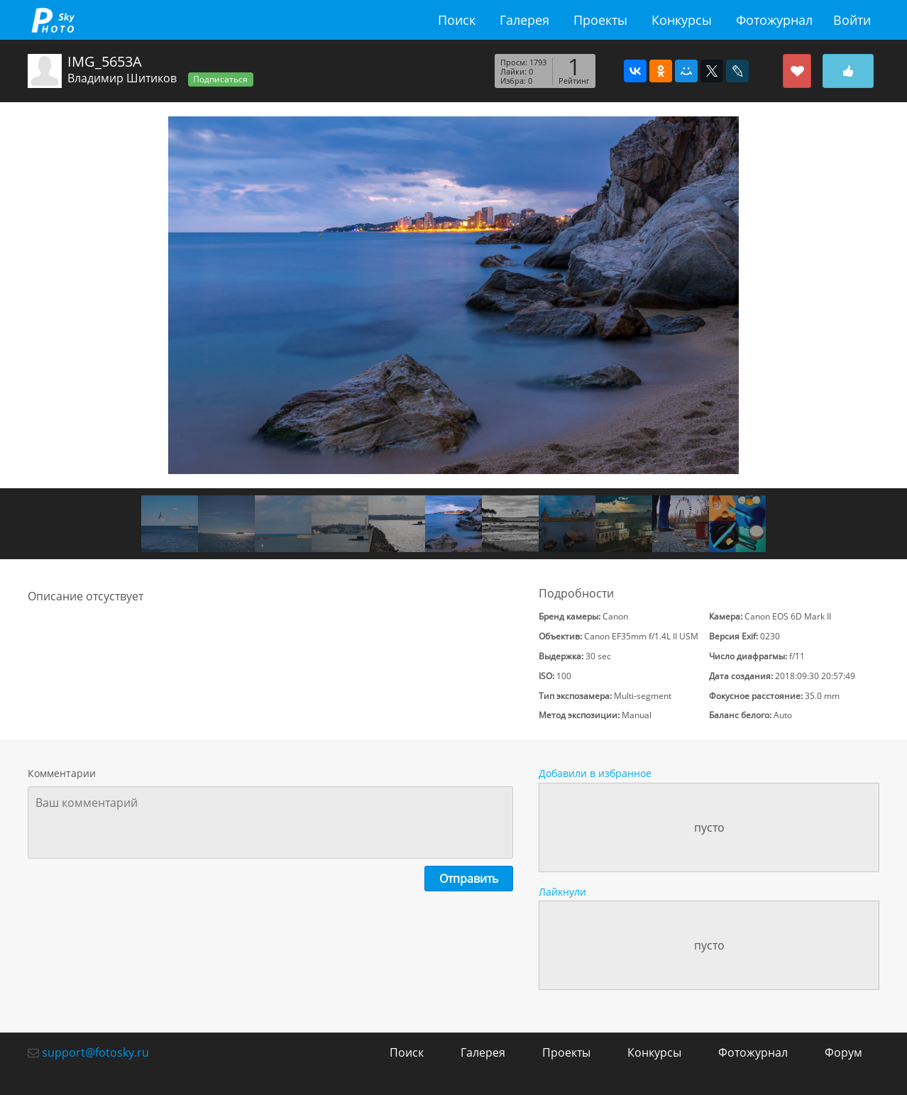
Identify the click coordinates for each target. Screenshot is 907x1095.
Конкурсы (682, 19)
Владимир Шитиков (122, 78)
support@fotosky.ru (95, 1052)
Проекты (600, 19)
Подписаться (220, 79)
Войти (852, 19)
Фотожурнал (774, 19)
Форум (843, 1052)
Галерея (524, 19)
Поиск (457, 19)
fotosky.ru (52, 20)
